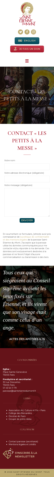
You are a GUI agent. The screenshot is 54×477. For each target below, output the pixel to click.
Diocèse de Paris (17, 416)
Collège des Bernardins (20, 413)
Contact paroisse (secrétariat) (23, 441)
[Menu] (27, 61)
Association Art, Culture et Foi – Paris (27, 410)
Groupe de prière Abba (20, 419)
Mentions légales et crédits (22, 444)
